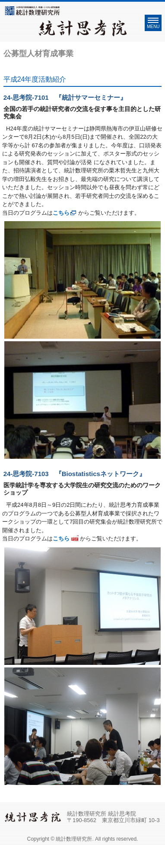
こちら (61, 213)
